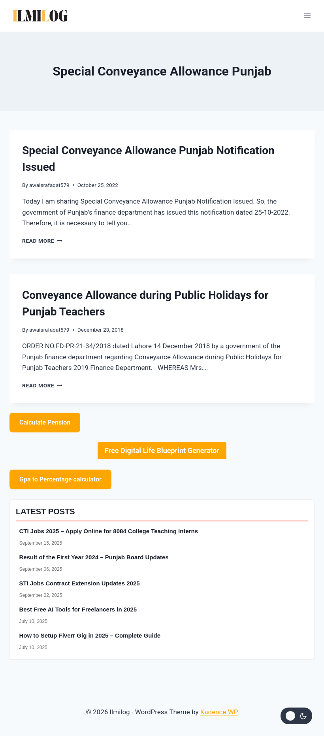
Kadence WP (219, 712)
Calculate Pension (44, 422)
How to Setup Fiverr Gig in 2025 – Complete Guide (90, 635)
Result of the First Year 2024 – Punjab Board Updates (94, 557)
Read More (42, 241)
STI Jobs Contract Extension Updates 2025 (79, 583)
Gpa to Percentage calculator (60, 479)
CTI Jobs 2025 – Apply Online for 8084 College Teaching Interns (108, 531)
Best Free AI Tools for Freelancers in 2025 (78, 609)
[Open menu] (307, 15)
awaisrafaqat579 (49, 185)
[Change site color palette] (296, 716)
